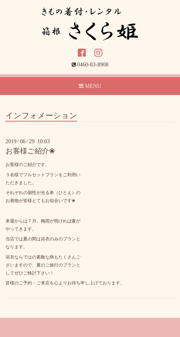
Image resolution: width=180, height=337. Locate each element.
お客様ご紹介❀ (30, 151)
